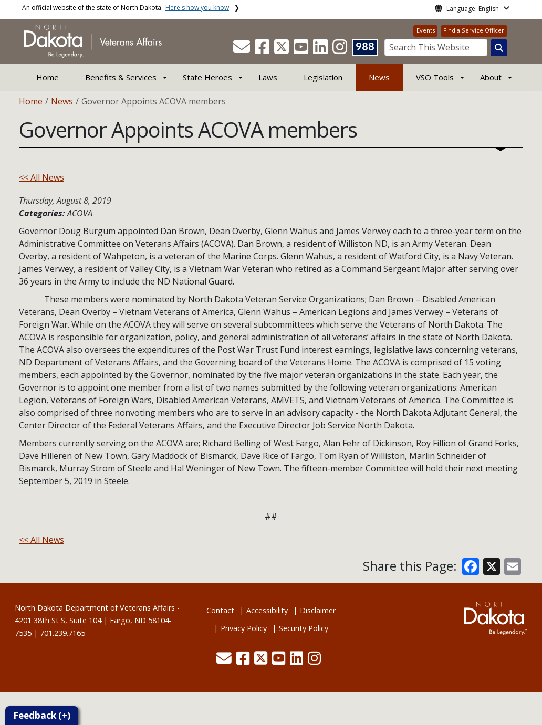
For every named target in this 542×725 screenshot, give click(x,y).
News (379, 77)
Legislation (323, 77)
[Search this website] (499, 47)
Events (425, 30)
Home (47, 77)
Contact (220, 610)
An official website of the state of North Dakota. (125, 7)
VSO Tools (435, 77)
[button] (242, 50)
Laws (267, 77)
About (491, 77)
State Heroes (207, 77)
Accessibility (267, 610)
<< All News (41, 177)
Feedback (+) (41, 715)
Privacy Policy (244, 628)
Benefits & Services (121, 77)
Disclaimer (318, 610)
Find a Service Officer (473, 30)
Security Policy (303, 628)
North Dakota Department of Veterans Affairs (95, 608)
